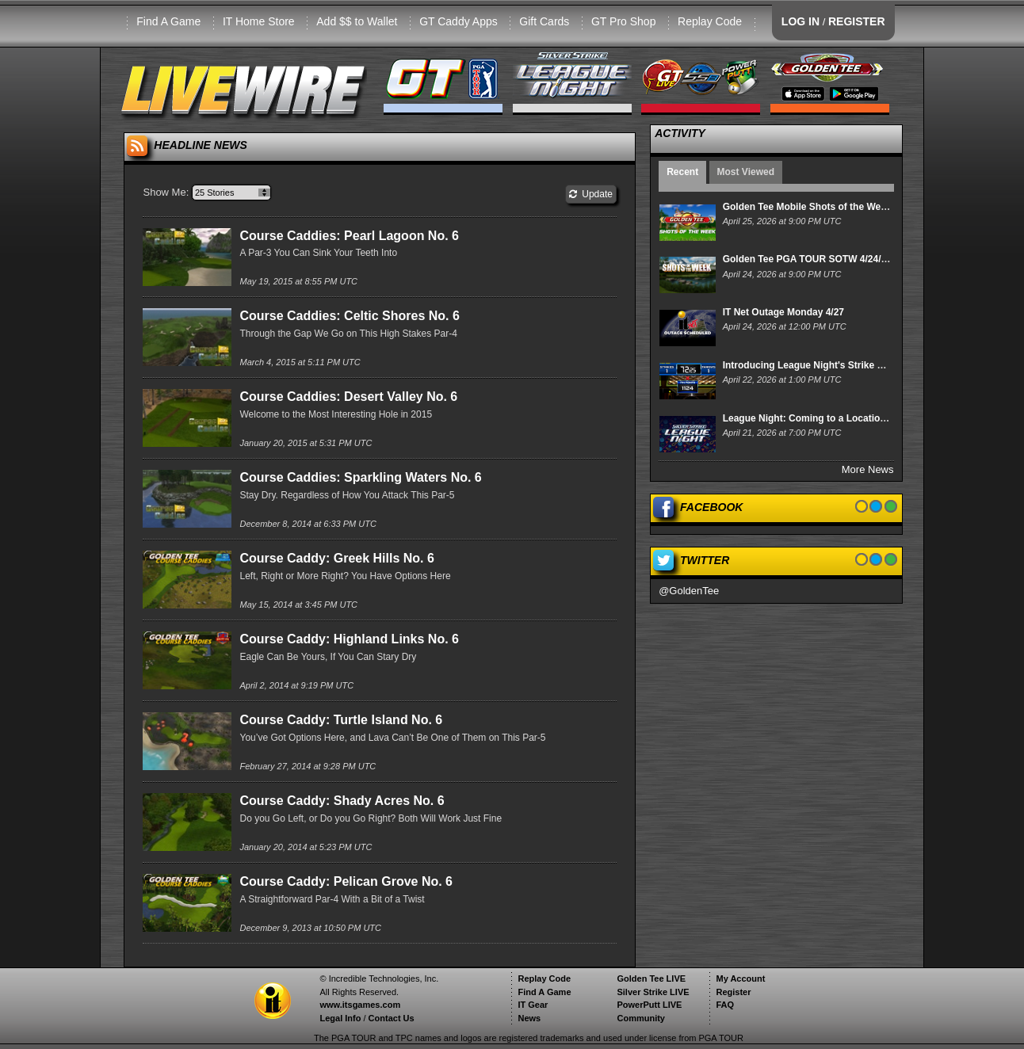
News (529, 1018)
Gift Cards (544, 21)
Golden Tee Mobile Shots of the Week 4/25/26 (824, 206)
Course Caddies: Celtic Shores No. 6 (349, 315)
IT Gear (533, 1004)
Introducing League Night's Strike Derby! (815, 365)
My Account (740, 978)
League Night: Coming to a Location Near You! (828, 418)
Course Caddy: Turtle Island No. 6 (340, 720)
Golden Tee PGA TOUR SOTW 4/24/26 (807, 259)
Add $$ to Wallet (356, 21)
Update (591, 194)
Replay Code (710, 21)
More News (868, 469)
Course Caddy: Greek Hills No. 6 (336, 558)
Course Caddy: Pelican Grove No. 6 (346, 881)
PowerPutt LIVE (649, 1004)
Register (733, 992)
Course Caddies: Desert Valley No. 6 (348, 396)
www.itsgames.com (359, 1004)
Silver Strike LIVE (653, 992)
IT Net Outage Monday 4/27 (783, 312)
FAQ (725, 1004)
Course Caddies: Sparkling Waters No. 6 (360, 477)
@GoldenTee (689, 591)
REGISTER (856, 21)
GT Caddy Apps (458, 21)
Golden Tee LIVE (651, 978)
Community (641, 1018)
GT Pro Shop (623, 21)
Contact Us (392, 1018)
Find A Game (168, 21)
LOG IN (800, 21)
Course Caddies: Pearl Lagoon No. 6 (349, 235)
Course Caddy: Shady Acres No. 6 (341, 800)
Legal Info (340, 1018)
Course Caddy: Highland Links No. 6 (348, 639)
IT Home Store (259, 21)
